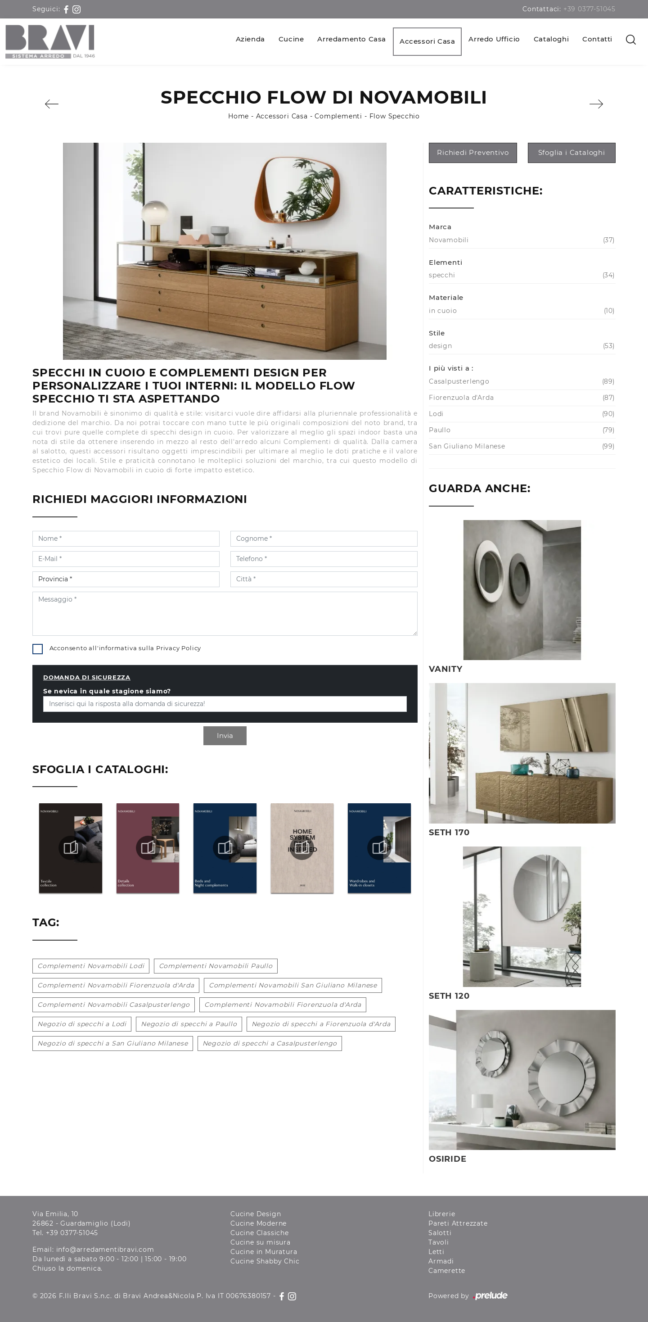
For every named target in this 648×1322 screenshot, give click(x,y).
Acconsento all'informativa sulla (126, 648)
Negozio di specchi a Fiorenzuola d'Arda (321, 1024)
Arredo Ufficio (494, 39)
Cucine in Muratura (263, 1252)
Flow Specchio (394, 116)
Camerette (446, 1271)
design (521, 346)
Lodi (521, 414)
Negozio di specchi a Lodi (81, 1024)
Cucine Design (255, 1214)
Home (238, 116)
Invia (225, 735)
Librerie (441, 1214)
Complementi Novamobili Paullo (216, 966)
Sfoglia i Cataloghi (571, 152)
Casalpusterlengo (521, 381)
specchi (521, 275)
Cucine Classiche (259, 1233)
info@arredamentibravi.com (105, 1249)
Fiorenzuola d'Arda (521, 398)
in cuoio (521, 311)
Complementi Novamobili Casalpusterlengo (113, 1005)
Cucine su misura (260, 1242)
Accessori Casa (427, 41)
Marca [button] (440, 226)
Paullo (521, 430)
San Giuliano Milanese (521, 446)
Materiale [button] (446, 297)
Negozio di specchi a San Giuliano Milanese (112, 1043)
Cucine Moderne (258, 1223)
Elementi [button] (445, 262)
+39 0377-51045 (589, 9)
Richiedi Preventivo (472, 152)
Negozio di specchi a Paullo (189, 1024)
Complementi (338, 116)
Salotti (440, 1233)
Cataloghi (551, 39)
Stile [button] (437, 333)
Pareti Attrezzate (458, 1223)
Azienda (250, 39)
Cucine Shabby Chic (264, 1261)
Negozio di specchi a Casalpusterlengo (270, 1043)
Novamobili (521, 240)
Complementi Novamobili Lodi (90, 966)
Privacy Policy (178, 648)
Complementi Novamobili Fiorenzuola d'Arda (115, 985)
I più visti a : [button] (451, 368)
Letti (436, 1252)
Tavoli (438, 1242)
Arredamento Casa (351, 39)
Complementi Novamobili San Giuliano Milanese (293, 985)
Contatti (597, 39)
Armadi (441, 1261)
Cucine (291, 39)
